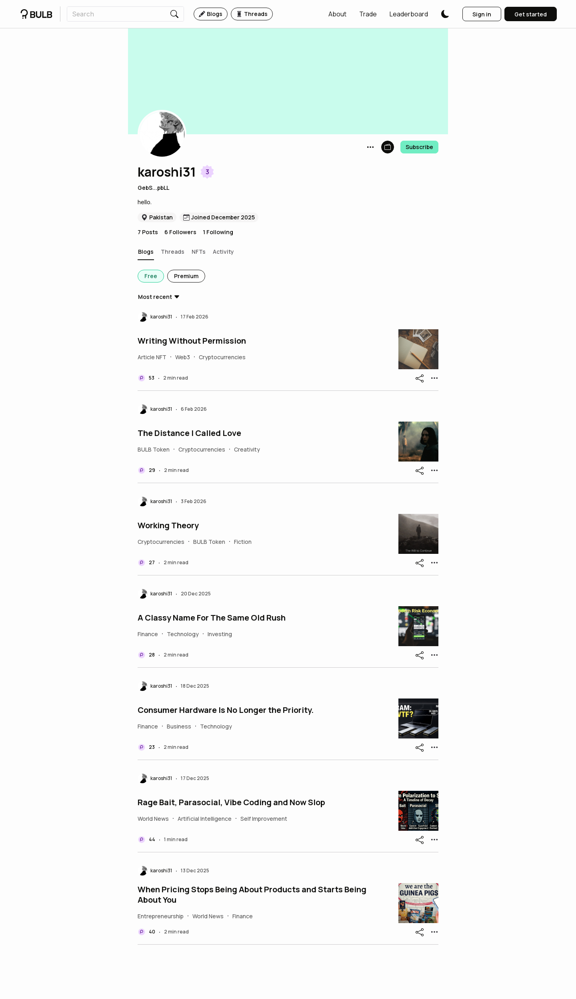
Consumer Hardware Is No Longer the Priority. (226, 710)
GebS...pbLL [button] (153, 187)
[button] (337, 14)
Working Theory (168, 525)
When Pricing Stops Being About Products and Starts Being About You (252, 894)
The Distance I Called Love (189, 433)
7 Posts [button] (148, 232)
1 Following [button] (218, 232)
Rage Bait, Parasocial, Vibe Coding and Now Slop (231, 802)
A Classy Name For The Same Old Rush (212, 618)
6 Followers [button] (180, 232)
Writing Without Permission (192, 341)
